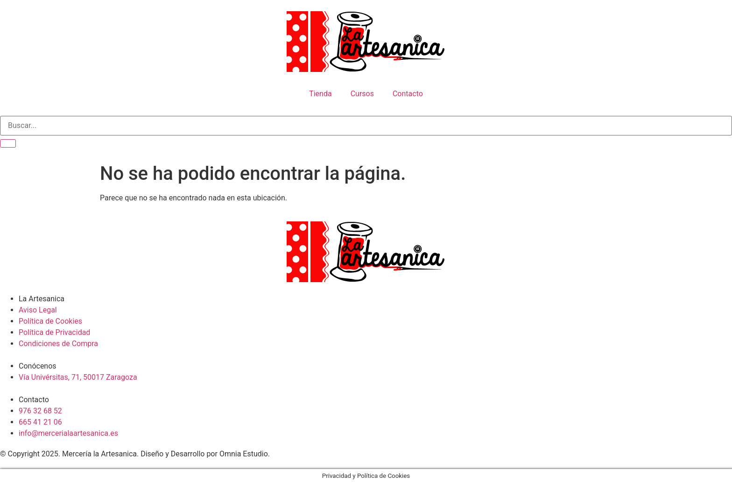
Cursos (362, 93)
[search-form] (366, 125)
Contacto (408, 93)
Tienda (320, 93)
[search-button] (8, 143)
